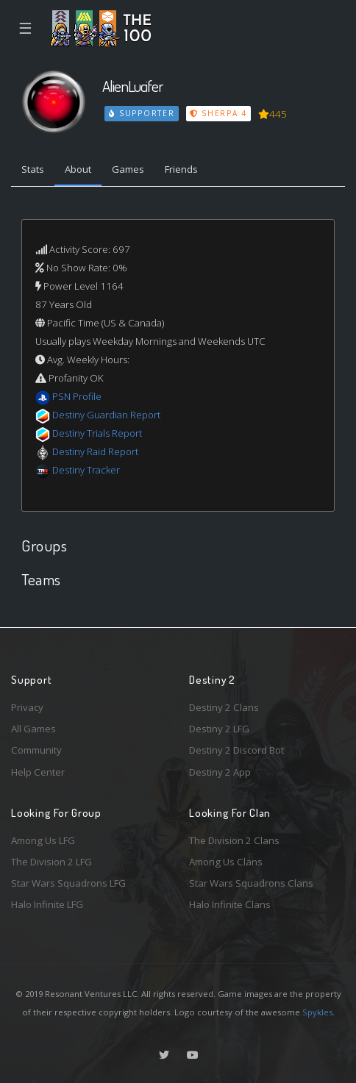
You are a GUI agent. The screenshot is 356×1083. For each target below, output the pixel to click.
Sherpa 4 (218, 113)
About (78, 169)
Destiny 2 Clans (224, 707)
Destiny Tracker (86, 469)
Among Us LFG (43, 840)
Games (128, 169)
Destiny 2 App (220, 772)
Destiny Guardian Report (106, 414)
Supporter (142, 113)
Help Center (38, 772)
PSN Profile (77, 396)
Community (36, 750)
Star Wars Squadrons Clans (251, 883)
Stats (32, 169)
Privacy (27, 707)
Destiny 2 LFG (219, 728)
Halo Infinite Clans (230, 904)
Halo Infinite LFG (47, 904)
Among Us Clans (226, 861)
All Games (33, 728)
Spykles (317, 1012)
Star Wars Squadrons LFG (68, 883)
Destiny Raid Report (95, 451)
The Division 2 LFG (51, 861)
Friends (181, 169)
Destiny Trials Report (97, 433)
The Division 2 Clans (234, 840)
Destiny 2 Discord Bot (236, 750)
